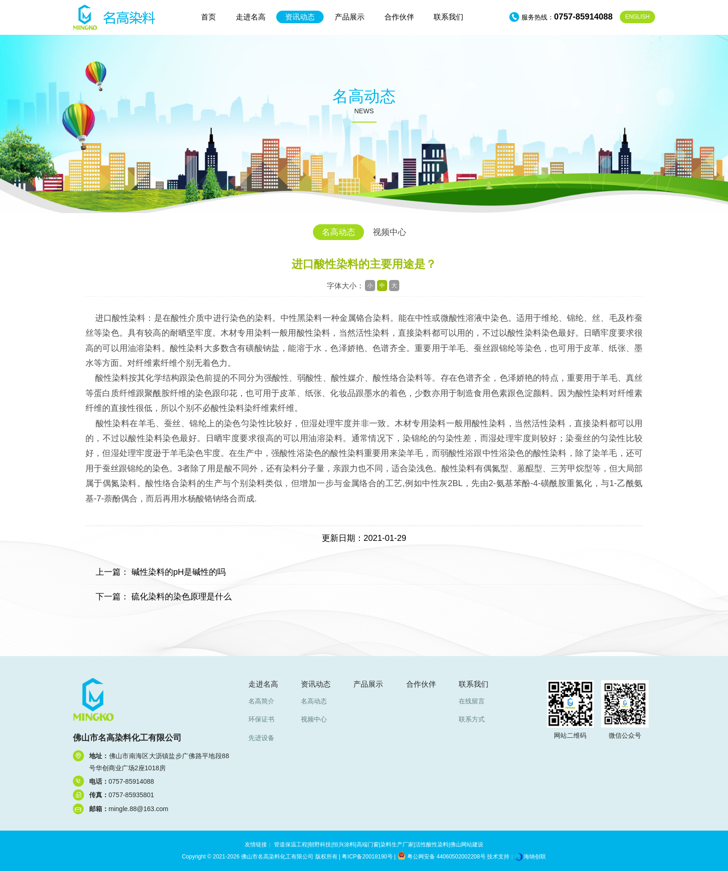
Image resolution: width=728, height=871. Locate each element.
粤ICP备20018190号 (367, 856)
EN (637, 16)
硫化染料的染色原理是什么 (181, 596)
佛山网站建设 (466, 844)
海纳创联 (535, 856)
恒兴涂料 (344, 844)
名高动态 (338, 232)
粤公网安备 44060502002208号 (441, 856)
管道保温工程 (290, 844)
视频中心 (389, 232)
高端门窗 (368, 844)
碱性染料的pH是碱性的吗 (178, 572)
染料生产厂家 (397, 844)
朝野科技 (320, 844)
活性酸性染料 (431, 844)
